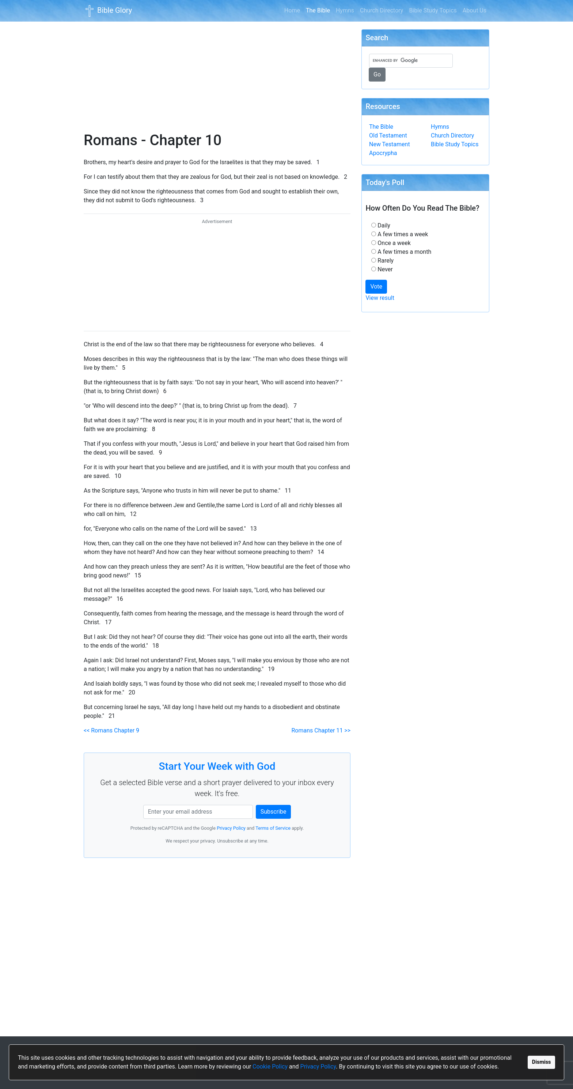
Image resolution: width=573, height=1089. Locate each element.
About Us (474, 10)
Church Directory (381, 10)
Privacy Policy (318, 1066)
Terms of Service (273, 828)
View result (379, 297)
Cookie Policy (270, 1066)
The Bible (319, 10)
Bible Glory (108, 11)
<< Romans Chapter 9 (111, 730)
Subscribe (273, 811)
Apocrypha (383, 153)
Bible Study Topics (432, 10)
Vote (376, 286)
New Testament (389, 144)
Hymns (345, 10)
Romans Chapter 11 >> (321, 730)
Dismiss (541, 1062)
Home (292, 10)
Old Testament (388, 135)
